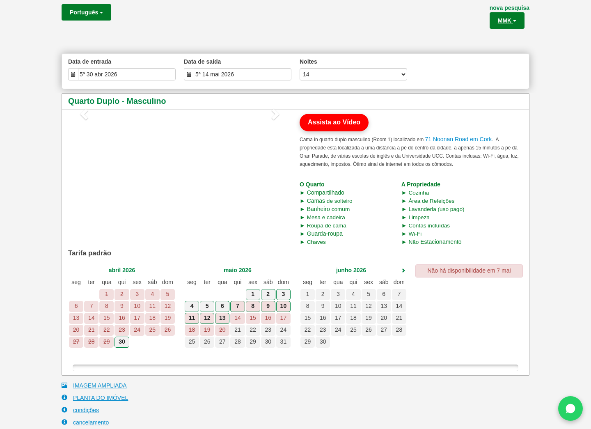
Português (86, 12)
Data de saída (202, 61)
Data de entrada (89, 61)
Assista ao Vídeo (334, 122)
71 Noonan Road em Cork (458, 139)
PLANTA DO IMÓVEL (95, 397)
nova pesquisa (509, 8)
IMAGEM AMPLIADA (94, 385)
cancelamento (85, 422)
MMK (507, 20)
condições (80, 409)
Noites (308, 61)
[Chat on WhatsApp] (570, 408)
